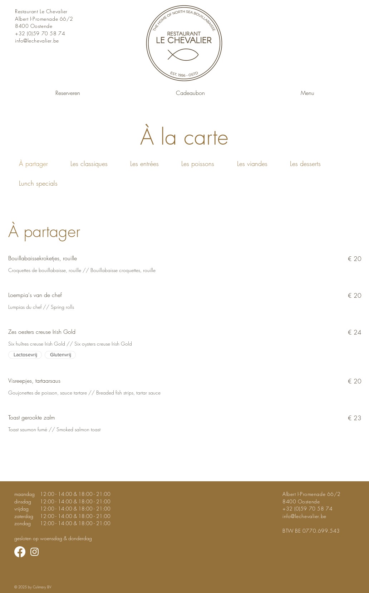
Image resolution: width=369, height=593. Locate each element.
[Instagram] (34, 551)
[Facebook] (19, 551)
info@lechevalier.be (37, 40)
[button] (307, 90)
